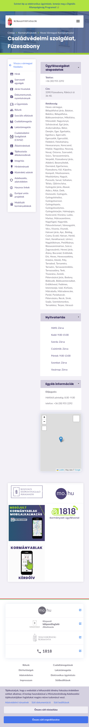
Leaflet (60, 470)
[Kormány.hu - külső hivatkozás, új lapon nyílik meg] (44, 638)
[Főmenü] (78, 21)
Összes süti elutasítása (46, 710)
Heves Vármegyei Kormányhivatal (57, 33)
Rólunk (26, 665)
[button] (60, 68)
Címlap (11, 33)
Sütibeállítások (63, 680)
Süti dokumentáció (41, 702)
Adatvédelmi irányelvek (17, 702)
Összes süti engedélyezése (46, 720)
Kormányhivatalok (22, 21)
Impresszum (26, 680)
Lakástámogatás (63, 670)
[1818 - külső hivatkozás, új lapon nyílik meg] (44, 651)
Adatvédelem (26, 675)
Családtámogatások (63, 665)
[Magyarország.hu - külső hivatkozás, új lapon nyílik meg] (44, 611)
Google (77, 470)
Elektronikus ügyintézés (63, 675)
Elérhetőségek (26, 670)
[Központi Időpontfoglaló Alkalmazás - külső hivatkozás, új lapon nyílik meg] (44, 624)
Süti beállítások (61, 702)
